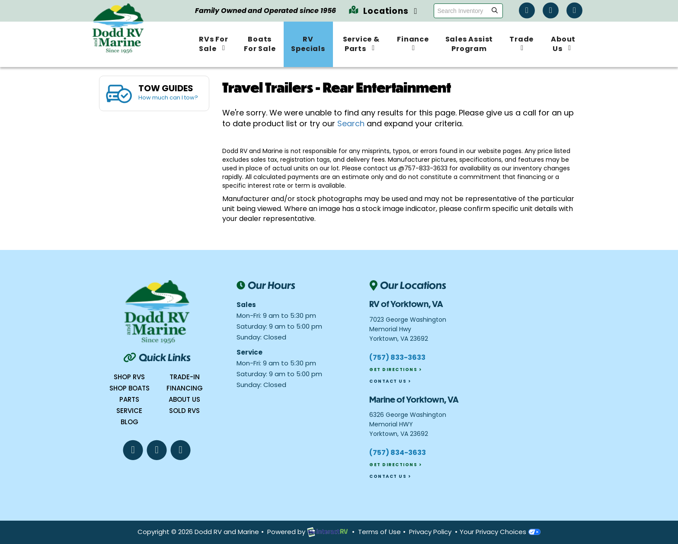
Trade (521, 42)
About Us (563, 44)
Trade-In (185, 376)
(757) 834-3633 (397, 453)
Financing (184, 388)
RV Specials (308, 44)
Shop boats (129, 388)
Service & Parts (361, 44)
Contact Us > (390, 381)
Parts (129, 399)
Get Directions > (395, 369)
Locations (383, 11)
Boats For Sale (259, 44)
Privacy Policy (430, 531)
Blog (129, 421)
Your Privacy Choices (500, 531)
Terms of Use (379, 531)
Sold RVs (184, 410)
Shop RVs (129, 376)
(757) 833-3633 (397, 357)
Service (129, 410)
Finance (413, 42)
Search (351, 123)
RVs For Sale (213, 44)
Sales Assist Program (469, 44)
